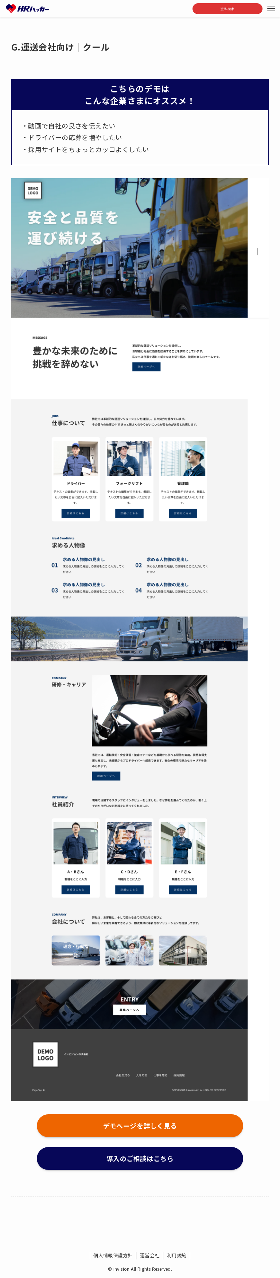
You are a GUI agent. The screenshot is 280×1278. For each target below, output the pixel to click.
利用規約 (177, 1255)
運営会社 (150, 1255)
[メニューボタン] (271, 8)
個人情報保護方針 (112, 1255)
